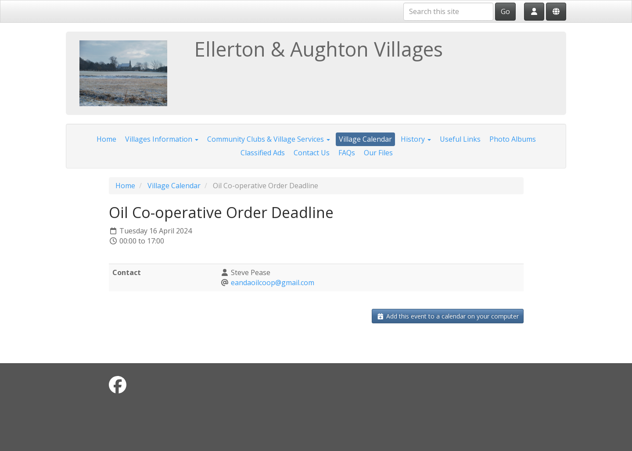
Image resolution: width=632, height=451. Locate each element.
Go (505, 11)
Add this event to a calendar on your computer (448, 316)
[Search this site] (448, 12)
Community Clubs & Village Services (268, 139)
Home (106, 139)
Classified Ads (263, 152)
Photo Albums (512, 139)
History (416, 139)
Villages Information (161, 139)
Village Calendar (365, 139)
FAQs (346, 152)
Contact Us (312, 152)
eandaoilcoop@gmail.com (272, 282)
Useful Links (460, 139)
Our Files (378, 152)
